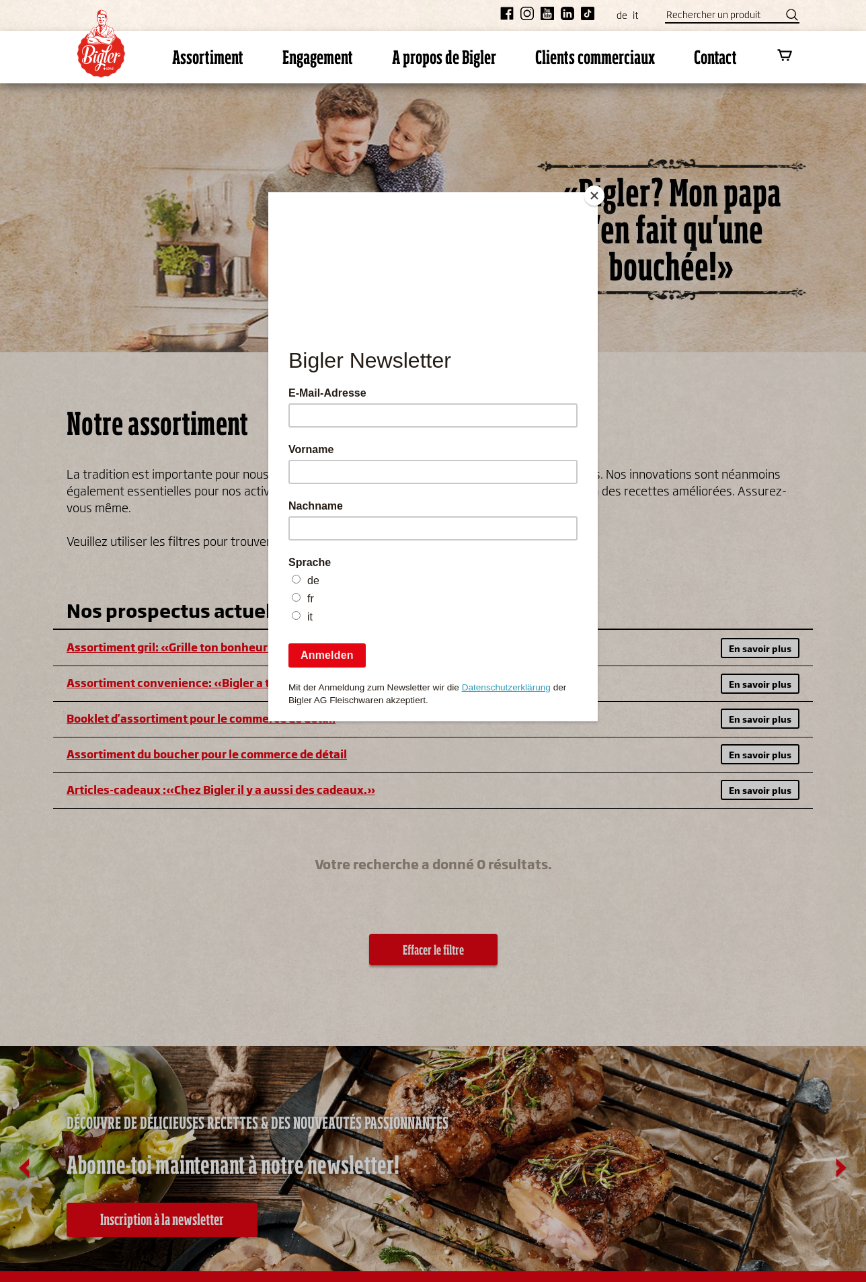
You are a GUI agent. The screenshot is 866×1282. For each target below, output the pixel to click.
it (635, 15)
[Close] (594, 196)
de (622, 15)
